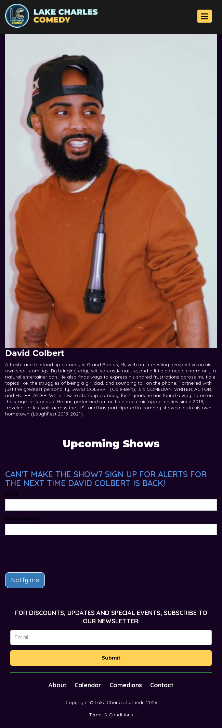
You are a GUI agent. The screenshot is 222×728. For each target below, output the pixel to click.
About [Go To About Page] (57, 685)
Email (11, 494)
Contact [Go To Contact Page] (161, 685)
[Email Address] (111, 637)
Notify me (25, 580)
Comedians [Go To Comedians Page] (125, 685)
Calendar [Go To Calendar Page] (88, 685)
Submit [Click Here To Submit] (111, 658)
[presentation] (57, 553)
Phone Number (23, 519)
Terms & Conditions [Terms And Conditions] (111, 715)
